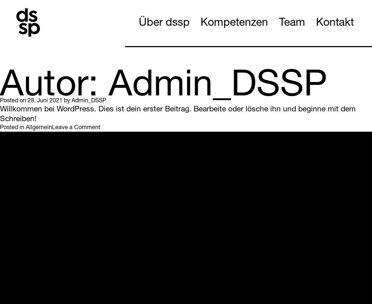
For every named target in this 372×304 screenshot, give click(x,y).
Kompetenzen (234, 23)
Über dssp (164, 23)
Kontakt (335, 23)
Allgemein (39, 128)
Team (292, 23)
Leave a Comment (76, 128)
